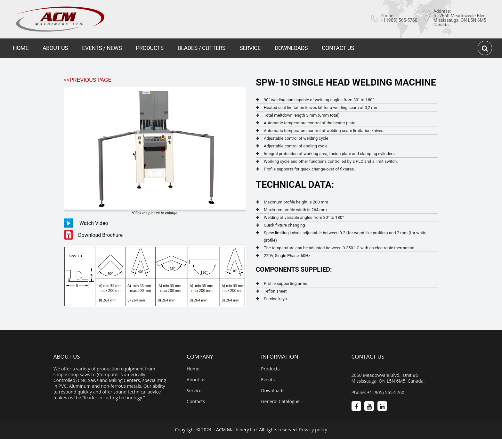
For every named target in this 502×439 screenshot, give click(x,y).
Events (268, 380)
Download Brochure (100, 235)
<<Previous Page (87, 80)
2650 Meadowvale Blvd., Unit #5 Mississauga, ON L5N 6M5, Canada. (388, 378)
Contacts (196, 401)
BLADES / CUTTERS (201, 48)
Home (193, 369)
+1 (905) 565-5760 (399, 20)
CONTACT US (338, 48)
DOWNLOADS (291, 48)
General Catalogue (280, 401)
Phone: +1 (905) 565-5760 (378, 392)
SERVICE (250, 48)
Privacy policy (313, 430)
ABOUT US (55, 48)
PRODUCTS (149, 48)
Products (270, 369)
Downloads (272, 390)
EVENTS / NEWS (102, 48)
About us (196, 380)
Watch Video (93, 223)
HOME (20, 48)
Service (194, 390)
